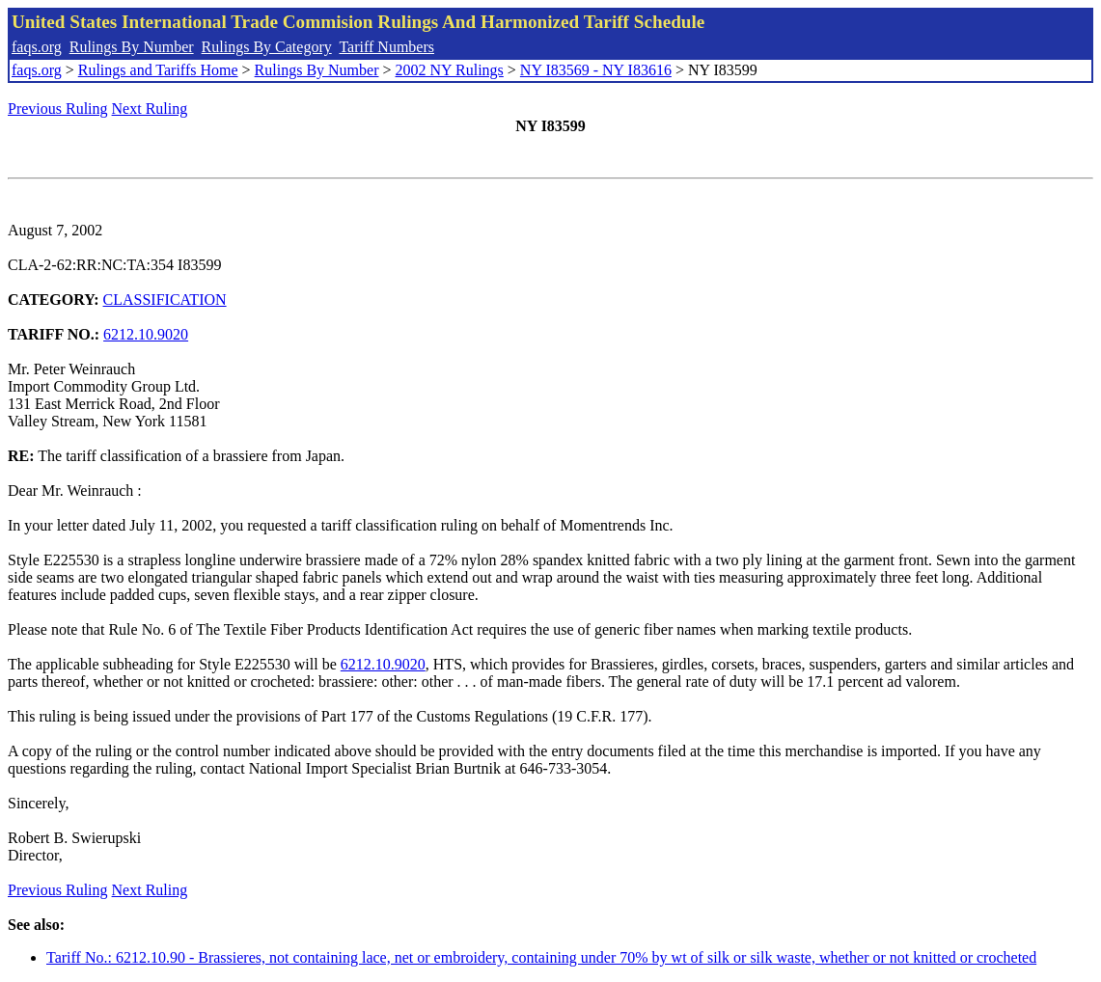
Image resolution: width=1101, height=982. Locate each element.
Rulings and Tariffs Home (158, 70)
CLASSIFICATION (165, 299)
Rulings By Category (267, 47)
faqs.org (37, 47)
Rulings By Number (131, 47)
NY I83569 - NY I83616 (596, 70)
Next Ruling (150, 108)
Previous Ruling (58, 108)
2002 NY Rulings (450, 70)
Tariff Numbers (386, 47)
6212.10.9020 (145, 334)
